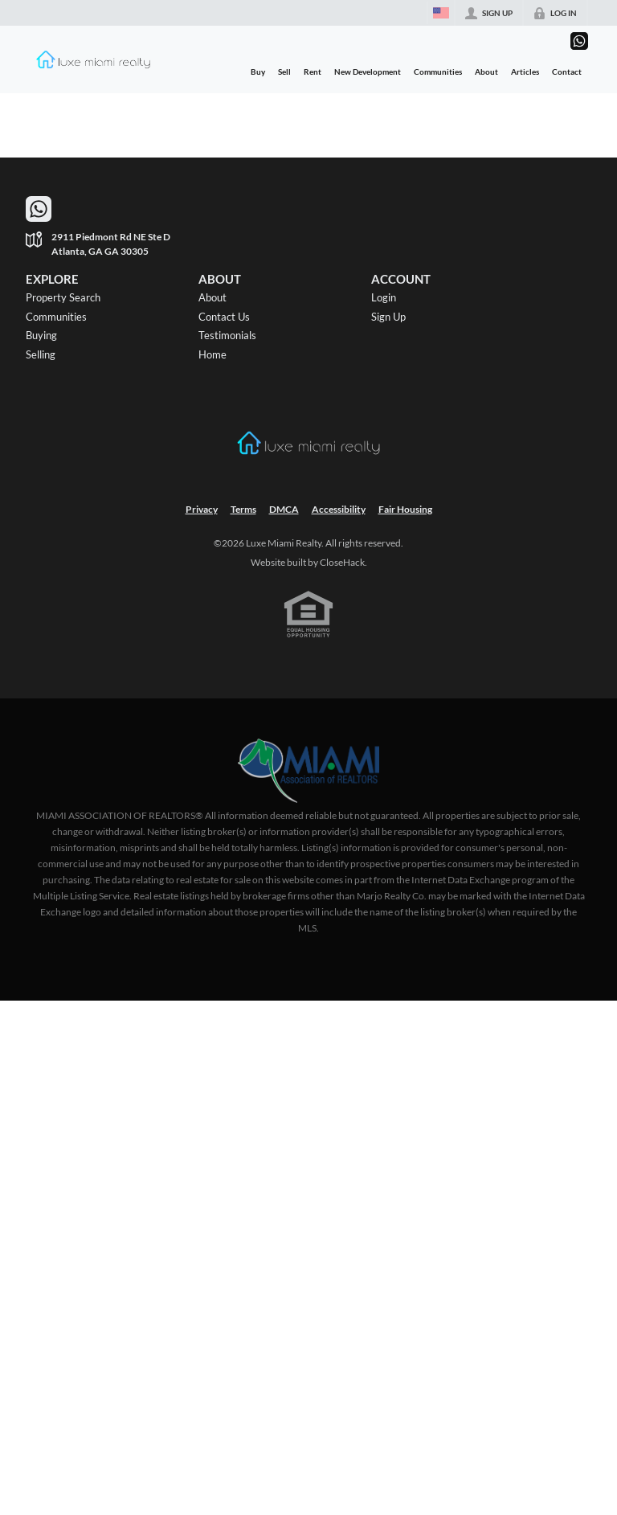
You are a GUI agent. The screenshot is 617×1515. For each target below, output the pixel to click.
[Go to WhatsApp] (579, 41)
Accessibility (339, 509)
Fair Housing (405, 509)
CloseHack (342, 562)
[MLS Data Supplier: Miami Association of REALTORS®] (308, 771)
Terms (243, 509)
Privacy (202, 509)
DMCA (284, 509)
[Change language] (441, 13)
